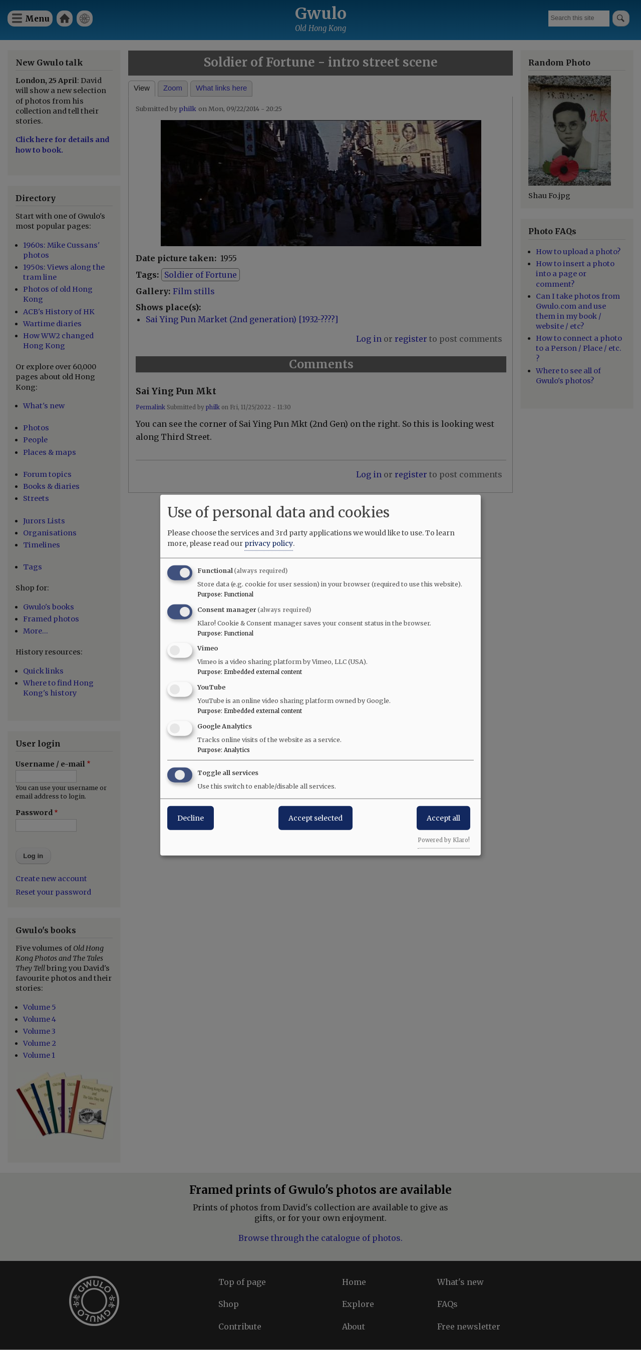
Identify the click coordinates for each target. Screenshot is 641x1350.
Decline (190, 817)
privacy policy (268, 542)
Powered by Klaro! (444, 839)
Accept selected (315, 817)
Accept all (443, 817)
